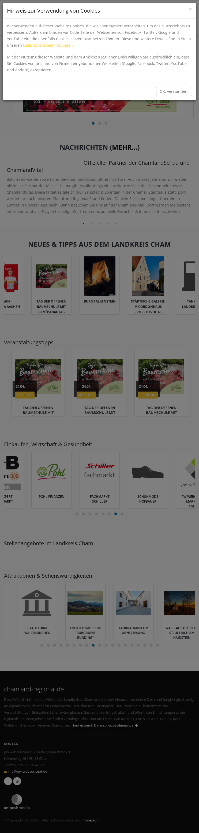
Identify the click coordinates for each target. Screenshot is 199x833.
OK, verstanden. (174, 91)
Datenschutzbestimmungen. (48, 45)
